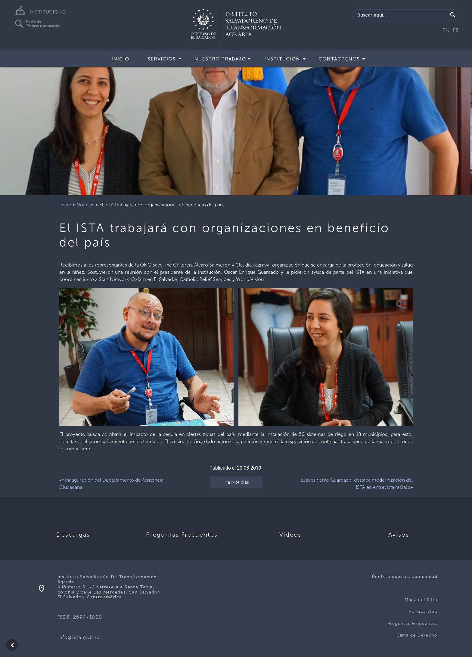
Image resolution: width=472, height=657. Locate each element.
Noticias (85, 205)
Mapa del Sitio (421, 599)
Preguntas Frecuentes (412, 623)
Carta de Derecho (416, 635)
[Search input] (401, 15)
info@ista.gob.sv (78, 637)
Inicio (120, 59)
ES (455, 30)
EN (446, 30)
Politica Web (422, 611)
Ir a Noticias (236, 482)
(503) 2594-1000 (79, 617)
